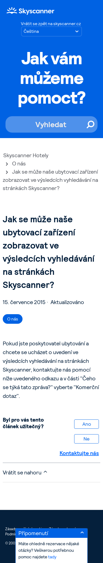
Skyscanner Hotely (25, 155)
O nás (19, 163)
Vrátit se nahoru (25, 472)
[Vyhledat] (51, 124)
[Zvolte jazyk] (51, 31)
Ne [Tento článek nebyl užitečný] (86, 439)
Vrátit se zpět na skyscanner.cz (51, 23)
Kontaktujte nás (79, 453)
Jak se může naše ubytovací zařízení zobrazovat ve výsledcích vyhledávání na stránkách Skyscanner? (50, 179)
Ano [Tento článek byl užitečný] (86, 424)
